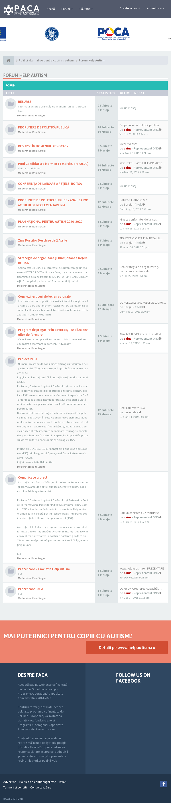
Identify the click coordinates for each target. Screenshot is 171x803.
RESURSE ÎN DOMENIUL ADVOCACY (43, 146)
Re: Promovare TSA (132, 408)
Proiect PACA (27, 359)
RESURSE (24, 101)
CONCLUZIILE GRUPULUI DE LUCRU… (143, 303)
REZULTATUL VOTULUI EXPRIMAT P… (142, 163)
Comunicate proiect (32, 477)
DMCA (63, 782)
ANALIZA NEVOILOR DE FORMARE (141, 334)
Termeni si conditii (15, 787)
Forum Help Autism (25, 75)
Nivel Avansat (128, 144)
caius (127, 130)
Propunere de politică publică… (141, 125)
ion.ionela (130, 412)
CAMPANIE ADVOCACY (134, 200)
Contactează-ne (40, 787)
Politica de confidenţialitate (37, 782)
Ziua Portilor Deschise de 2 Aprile (42, 240)
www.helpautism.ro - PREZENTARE (142, 568)
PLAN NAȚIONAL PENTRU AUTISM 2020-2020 (50, 221)
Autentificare (155, 8)
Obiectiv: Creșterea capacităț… (141, 588)
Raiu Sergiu (38, 115)
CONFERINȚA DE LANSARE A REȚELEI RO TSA (50, 183)
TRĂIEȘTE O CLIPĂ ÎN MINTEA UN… (141, 238)
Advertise (9, 782)
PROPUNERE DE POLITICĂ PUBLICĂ (43, 127)
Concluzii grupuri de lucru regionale (44, 296)
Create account (130, 8)
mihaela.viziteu (134, 271)
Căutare (86, 9)
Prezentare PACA (30, 589)
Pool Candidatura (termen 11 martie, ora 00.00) (53, 164)
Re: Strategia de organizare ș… (140, 267)
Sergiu (128, 204)
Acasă (51, 9)
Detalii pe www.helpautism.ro (127, 647)
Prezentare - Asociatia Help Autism (44, 569)
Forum (67, 9)
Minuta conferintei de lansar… (139, 219)
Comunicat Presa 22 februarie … (141, 513)
